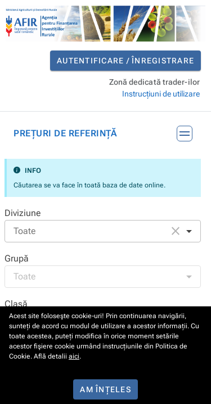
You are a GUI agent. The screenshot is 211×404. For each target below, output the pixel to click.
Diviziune (23, 213)
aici (74, 356)
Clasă (16, 304)
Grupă (17, 258)
